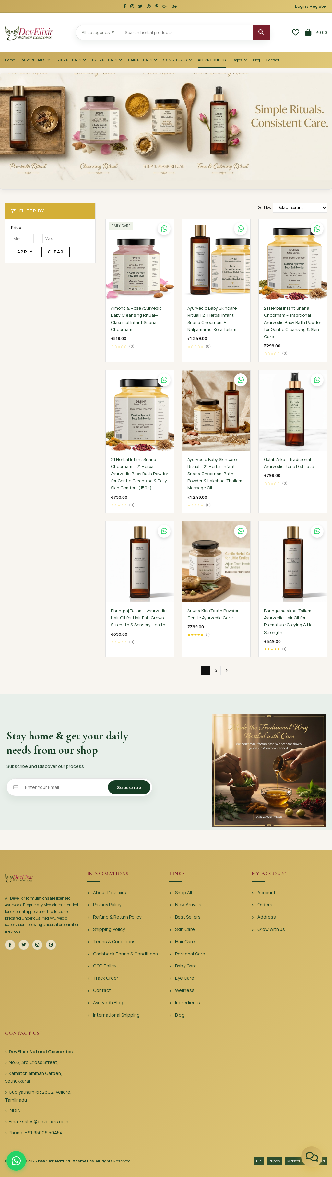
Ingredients (187, 1003)
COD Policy (104, 966)
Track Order (105, 978)
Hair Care (185, 941)
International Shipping (116, 1015)
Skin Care (185, 929)
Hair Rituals (142, 59)
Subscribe (129, 787)
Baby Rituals (36, 59)
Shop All (183, 892)
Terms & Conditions (114, 941)
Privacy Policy (107, 904)
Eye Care (184, 978)
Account (266, 892)
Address (266, 917)
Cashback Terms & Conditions (125, 954)
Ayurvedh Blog (108, 1003)
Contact (272, 59)
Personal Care (190, 954)
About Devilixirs (109, 892)
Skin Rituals (177, 59)
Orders (264, 904)
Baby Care (186, 966)
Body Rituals (71, 59)
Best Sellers (188, 917)
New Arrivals (188, 904)
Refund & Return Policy (117, 917)
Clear (56, 251)
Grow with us (271, 929)
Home (10, 59)
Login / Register (311, 6)
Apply (25, 251)
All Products (212, 59)
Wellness (185, 990)
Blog (256, 59)
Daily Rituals (107, 59)
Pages (239, 59)
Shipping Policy (109, 929)
